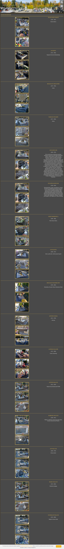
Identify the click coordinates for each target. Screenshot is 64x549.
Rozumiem (59, 546)
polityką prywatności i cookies (26, 546)
